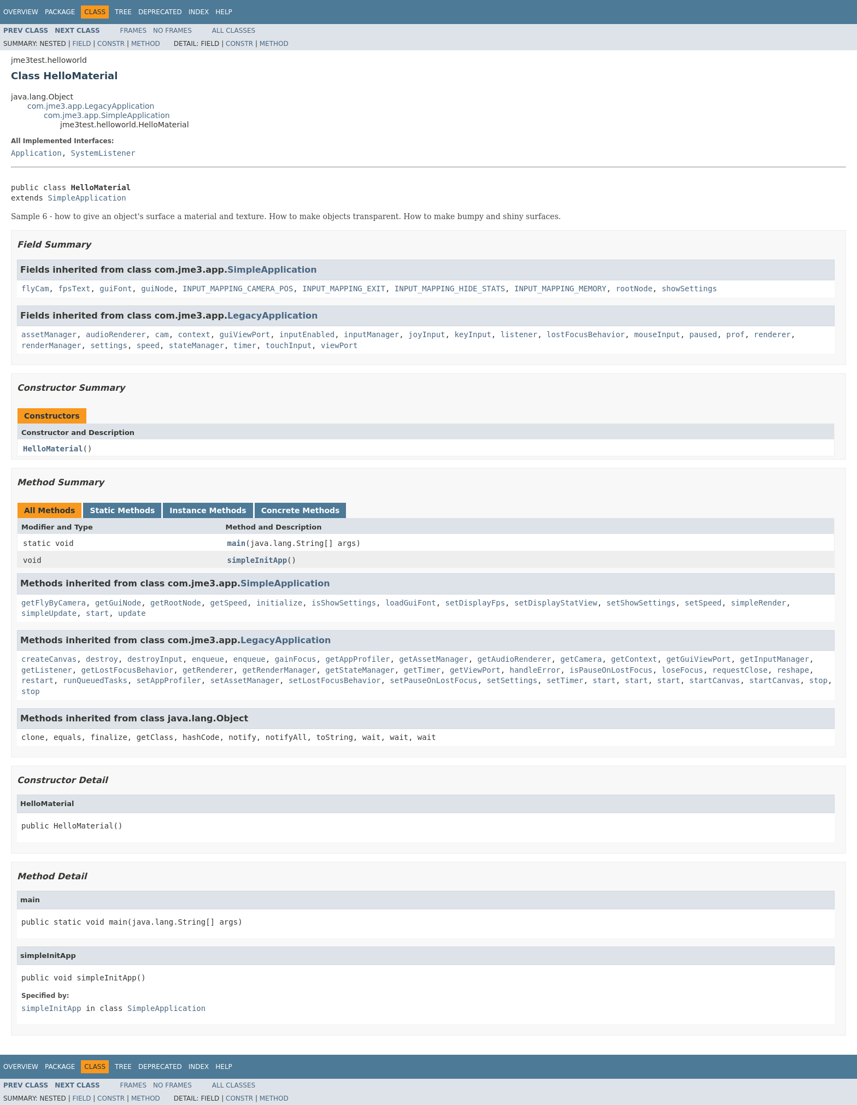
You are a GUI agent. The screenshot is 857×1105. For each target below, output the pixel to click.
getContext (634, 659)
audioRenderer (116, 334)
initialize (279, 602)
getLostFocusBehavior (127, 670)
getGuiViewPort (698, 659)
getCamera (581, 659)
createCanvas (49, 659)
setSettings (511, 680)
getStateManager (359, 670)
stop (818, 680)
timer (244, 345)
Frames (133, 30)
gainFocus (295, 659)
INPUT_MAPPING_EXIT (343, 288)
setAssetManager (244, 680)
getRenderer (208, 670)
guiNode (157, 288)
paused (703, 334)
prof (735, 334)
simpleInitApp (257, 560)
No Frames (172, 30)
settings (108, 345)
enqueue (208, 659)
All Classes (233, 30)
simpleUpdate (49, 613)
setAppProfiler (169, 680)
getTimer (422, 670)
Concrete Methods (300, 510)
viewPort (339, 345)
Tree (123, 12)
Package (60, 12)
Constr (111, 44)
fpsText (74, 288)
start (97, 613)
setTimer (565, 680)
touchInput (289, 345)
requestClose (739, 670)
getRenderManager (279, 670)
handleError (534, 670)
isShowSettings (344, 602)
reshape (793, 670)
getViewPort (475, 670)
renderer (772, 334)
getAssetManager (433, 659)
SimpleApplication (87, 197)
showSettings (689, 288)
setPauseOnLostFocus (433, 680)
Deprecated (160, 12)
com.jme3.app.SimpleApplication (107, 115)
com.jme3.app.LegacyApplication (91, 106)
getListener (46, 670)
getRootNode (175, 602)
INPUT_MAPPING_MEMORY (560, 288)
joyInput (426, 334)
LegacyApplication (272, 315)
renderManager (51, 345)
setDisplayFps (475, 602)
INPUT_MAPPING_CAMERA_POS (238, 288)
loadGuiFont (410, 602)
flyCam (35, 288)
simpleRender (758, 602)
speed (148, 345)
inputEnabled (306, 334)
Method (145, 44)
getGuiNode (118, 602)
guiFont (115, 288)
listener (519, 334)
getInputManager (774, 659)
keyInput (472, 334)
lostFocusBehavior (586, 334)
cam (161, 334)
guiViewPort (244, 334)
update (132, 613)
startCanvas (714, 680)
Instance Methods (207, 510)
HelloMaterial (53, 448)
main (236, 543)
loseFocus (682, 670)
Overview (20, 12)
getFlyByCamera (53, 602)
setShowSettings (641, 602)
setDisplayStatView (555, 602)
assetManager (49, 334)
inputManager (371, 334)
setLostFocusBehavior (335, 680)
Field (81, 44)
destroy (102, 659)
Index (199, 12)
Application (36, 153)
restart (37, 680)
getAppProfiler (357, 659)
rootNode (633, 288)
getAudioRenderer (514, 659)
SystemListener (103, 153)
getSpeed (228, 602)
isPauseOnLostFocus (611, 670)
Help (223, 12)
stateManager (196, 345)
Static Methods (122, 510)
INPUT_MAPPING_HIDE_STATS (450, 288)
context (194, 334)
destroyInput (155, 659)
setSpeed (703, 602)
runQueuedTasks (95, 680)
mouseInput (657, 334)
